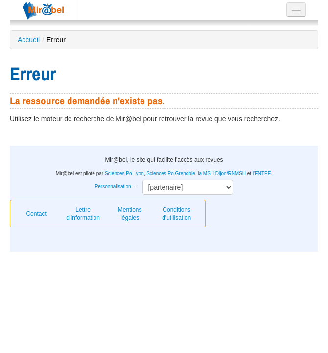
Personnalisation (113, 186)
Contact (36, 213)
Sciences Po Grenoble (170, 173)
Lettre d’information (83, 213)
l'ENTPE (262, 173)
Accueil (29, 40)
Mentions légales (130, 213)
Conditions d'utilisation (176, 213)
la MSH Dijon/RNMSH (222, 173)
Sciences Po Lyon (124, 173)
